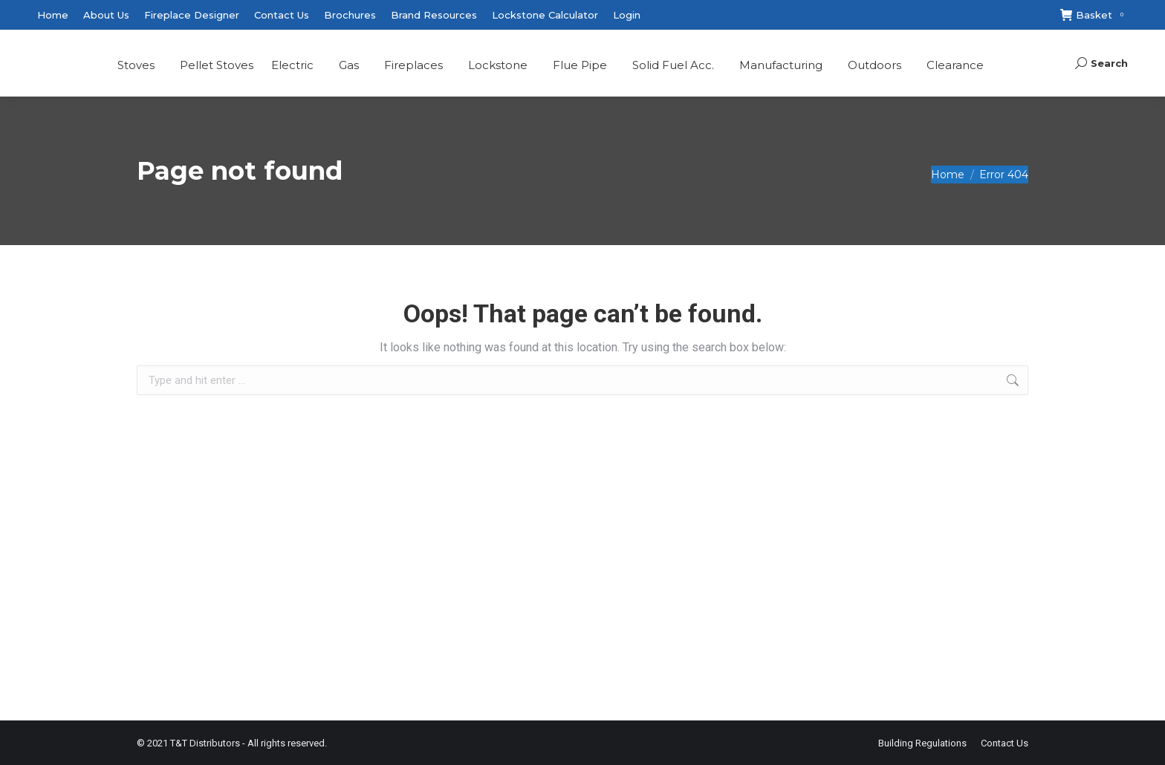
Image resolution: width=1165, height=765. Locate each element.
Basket (1094, 15)
